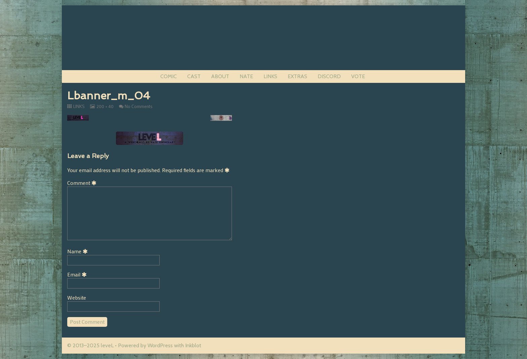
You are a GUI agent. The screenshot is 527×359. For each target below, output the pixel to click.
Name (78, 251)
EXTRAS (297, 76)
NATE (246, 76)
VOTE (358, 76)
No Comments (139, 106)
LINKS (270, 76)
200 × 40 (105, 106)
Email (78, 274)
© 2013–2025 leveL (90, 345)
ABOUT (220, 76)
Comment (83, 182)
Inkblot (193, 345)
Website (76, 297)
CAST (194, 76)
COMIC (168, 76)
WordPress (160, 345)
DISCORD (329, 76)
